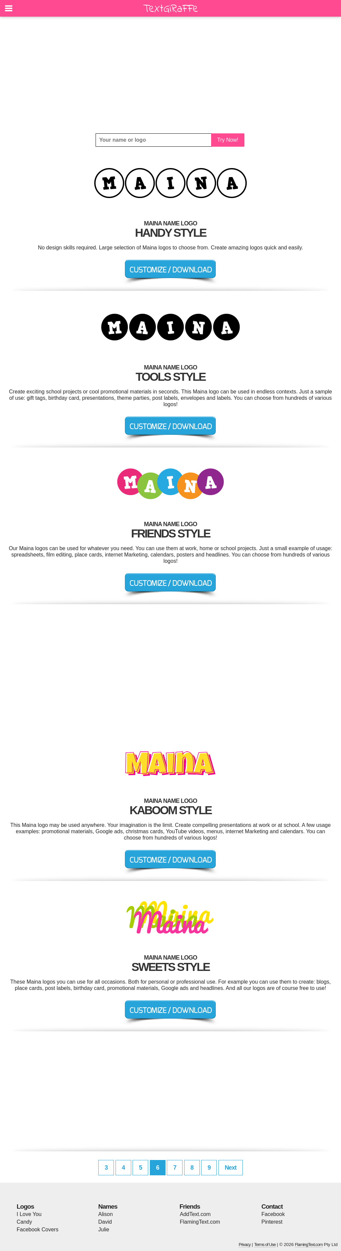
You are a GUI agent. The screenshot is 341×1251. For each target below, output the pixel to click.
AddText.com (195, 1214)
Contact (272, 1206)
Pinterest (271, 1222)
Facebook (273, 1214)
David (105, 1222)
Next (230, 1167)
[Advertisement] (170, 75)
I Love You (29, 1214)
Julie (103, 1229)
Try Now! (227, 140)
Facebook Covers (37, 1229)
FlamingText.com (200, 1222)
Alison (105, 1214)
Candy (24, 1222)
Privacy (245, 1244)
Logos (25, 1206)
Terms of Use (265, 1244)
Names (107, 1206)
